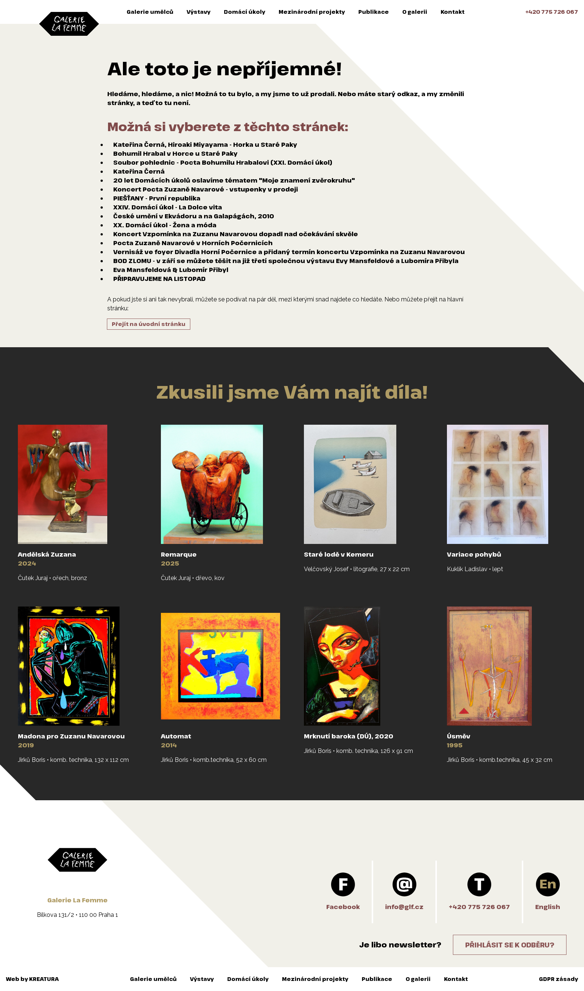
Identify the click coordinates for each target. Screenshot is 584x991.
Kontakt (452, 11)
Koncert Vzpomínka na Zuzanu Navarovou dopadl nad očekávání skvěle (235, 234)
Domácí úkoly (244, 11)
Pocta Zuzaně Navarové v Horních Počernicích (193, 243)
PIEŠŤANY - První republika (156, 198)
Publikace (373, 11)
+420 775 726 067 (552, 11)
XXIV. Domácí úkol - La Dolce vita (167, 207)
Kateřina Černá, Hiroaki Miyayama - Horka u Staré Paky (205, 144)
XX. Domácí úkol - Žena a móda (164, 225)
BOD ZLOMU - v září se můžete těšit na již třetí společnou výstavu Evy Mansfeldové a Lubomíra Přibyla (285, 261)
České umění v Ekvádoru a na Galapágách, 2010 (193, 216)
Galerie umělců (150, 11)
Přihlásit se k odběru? (509, 944)
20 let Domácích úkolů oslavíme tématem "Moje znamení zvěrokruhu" (234, 180)
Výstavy (198, 11)
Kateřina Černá (139, 171)
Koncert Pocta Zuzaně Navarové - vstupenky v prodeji (205, 189)
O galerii (414, 11)
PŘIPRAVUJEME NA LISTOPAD (159, 279)
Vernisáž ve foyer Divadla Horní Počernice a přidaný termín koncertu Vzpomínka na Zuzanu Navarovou (289, 252)
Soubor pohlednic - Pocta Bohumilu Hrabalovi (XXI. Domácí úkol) (222, 162)
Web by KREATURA (32, 978)
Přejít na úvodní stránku (148, 323)
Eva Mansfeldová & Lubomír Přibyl (170, 270)
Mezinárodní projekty (312, 11)
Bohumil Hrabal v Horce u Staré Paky (175, 153)
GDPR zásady (558, 978)
